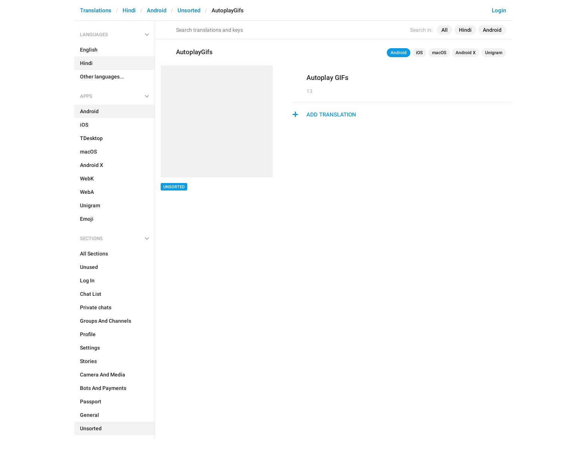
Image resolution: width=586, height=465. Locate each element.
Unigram (493, 52)
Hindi (129, 10)
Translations (95, 10)
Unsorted (189, 10)
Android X (466, 52)
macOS (439, 52)
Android (156, 10)
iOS (419, 52)
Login (499, 10)
